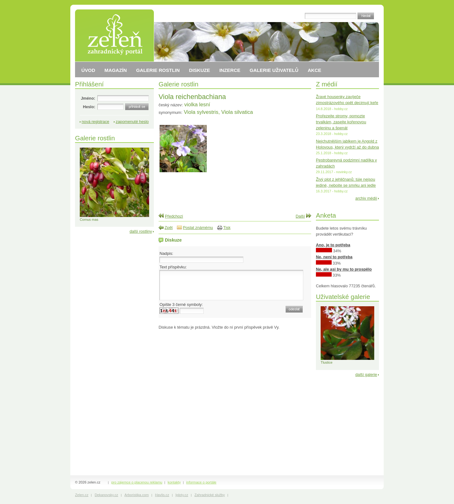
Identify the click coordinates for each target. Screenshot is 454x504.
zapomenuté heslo (132, 121)
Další (300, 216)
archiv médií (366, 198)
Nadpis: (166, 253)
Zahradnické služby (210, 495)
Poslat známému (198, 227)
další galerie (366, 374)
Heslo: (89, 106)
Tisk (226, 227)
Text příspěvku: (173, 267)
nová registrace (95, 121)
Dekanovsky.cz (106, 495)
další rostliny (141, 231)
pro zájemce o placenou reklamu (136, 482)
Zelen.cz (81, 495)
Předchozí (174, 216)
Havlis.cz (162, 495)
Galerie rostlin (178, 84)
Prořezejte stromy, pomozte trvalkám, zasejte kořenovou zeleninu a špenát (341, 122)
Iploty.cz (182, 495)
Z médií (326, 84)
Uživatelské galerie (343, 296)
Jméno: (88, 98)
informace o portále (201, 482)
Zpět (169, 227)
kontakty (174, 482)
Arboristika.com (137, 495)
